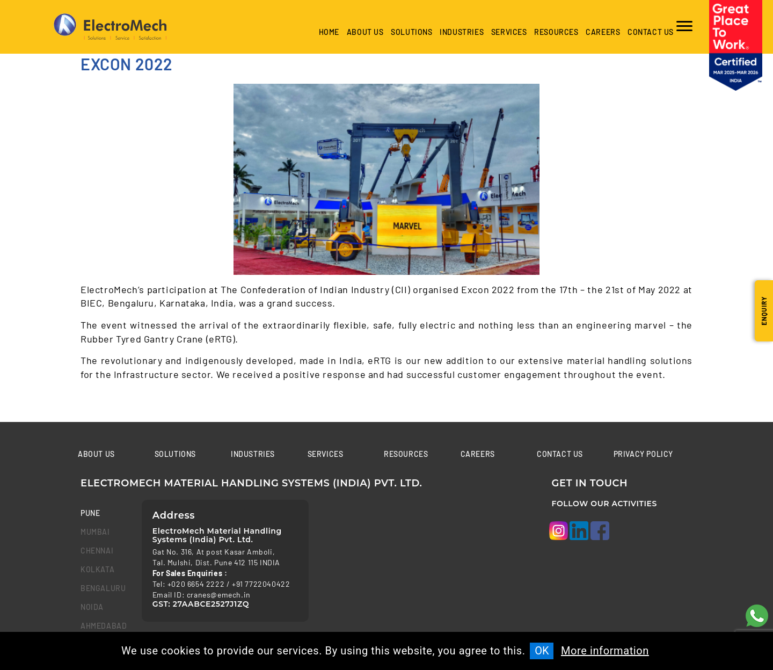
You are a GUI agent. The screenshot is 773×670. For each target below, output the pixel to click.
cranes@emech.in (219, 594)
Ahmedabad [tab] (103, 625)
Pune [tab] (90, 513)
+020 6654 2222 (195, 583)
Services (509, 32)
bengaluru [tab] (103, 588)
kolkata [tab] (97, 569)
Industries (253, 453)
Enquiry (764, 310)
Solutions (411, 32)
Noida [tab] (92, 606)
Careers (603, 32)
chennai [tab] (97, 550)
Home (329, 32)
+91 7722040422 (261, 583)
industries (462, 32)
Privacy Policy (643, 453)
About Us (365, 32)
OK (542, 650)
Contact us (651, 32)
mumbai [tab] (95, 531)
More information (605, 650)
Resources (556, 32)
